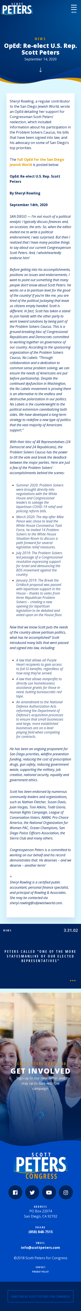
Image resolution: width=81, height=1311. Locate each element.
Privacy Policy (40, 1271)
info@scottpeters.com (40, 1247)
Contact (41, 1267)
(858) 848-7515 (41, 1231)
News (40, 38)
